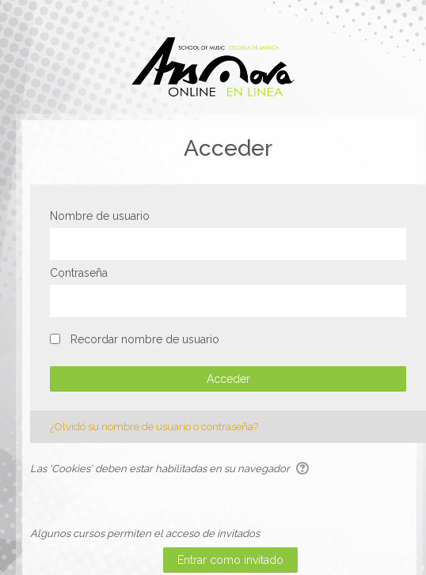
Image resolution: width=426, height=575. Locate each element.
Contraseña (79, 273)
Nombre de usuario (100, 216)
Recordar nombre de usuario (144, 339)
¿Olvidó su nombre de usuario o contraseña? (154, 427)
